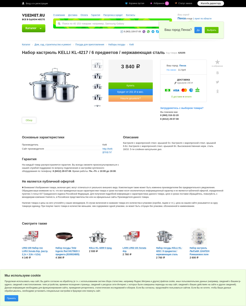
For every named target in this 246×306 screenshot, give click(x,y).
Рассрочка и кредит (113, 15)
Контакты (130, 15)
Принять (11, 298)
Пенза (182, 18)
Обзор (29, 120)
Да (198, 30)
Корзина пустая (137, 3)
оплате (188, 96)
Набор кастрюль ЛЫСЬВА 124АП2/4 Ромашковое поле (199, 251)
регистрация (41, 3)
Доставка (72, 15)
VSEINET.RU (33, 17)
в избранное (217, 66)
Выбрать (211, 30)
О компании (59, 15)
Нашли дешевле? (130, 98)
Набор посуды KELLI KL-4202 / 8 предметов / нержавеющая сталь (169, 251)
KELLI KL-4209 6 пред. (100, 248)
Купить (130, 85)
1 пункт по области (202, 19)
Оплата (84, 15)
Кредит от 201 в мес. (130, 91)
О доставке (176, 96)
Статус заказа (185, 3)
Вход (28, 3)
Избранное (162, 3)
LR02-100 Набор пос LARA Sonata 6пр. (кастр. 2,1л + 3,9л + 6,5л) (35, 251)
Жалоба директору (211, 3)
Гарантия (95, 15)
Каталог (31, 28)
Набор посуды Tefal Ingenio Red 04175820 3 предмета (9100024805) (67, 251)
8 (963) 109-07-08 (132, 31)
